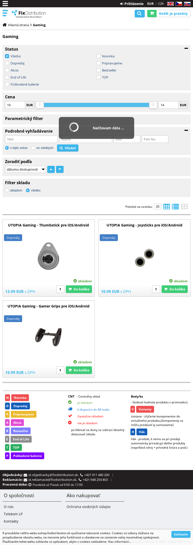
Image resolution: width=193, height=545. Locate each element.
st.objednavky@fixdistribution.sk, (54, 475)
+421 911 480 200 (96, 475)
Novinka (108, 56)
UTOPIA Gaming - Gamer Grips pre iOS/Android (48, 306)
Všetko (16, 56)
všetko (35, 190)
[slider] (39, 105)
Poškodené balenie (25, 84)
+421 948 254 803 (95, 479)
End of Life (18, 77)
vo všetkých (44, 148)
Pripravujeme (112, 63)
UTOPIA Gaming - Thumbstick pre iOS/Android (48, 225)
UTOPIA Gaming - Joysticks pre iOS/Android (144, 225)
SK (186, 4)
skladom (16, 190)
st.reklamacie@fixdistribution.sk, (53, 479)
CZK (161, 3)
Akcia (14, 70)
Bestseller (109, 70)
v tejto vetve (18, 148)
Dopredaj (17, 63)
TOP (105, 77)
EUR (150, 3)
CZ (178, 4)
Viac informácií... (119, 541)
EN (170, 4)
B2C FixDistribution (29, 14)
